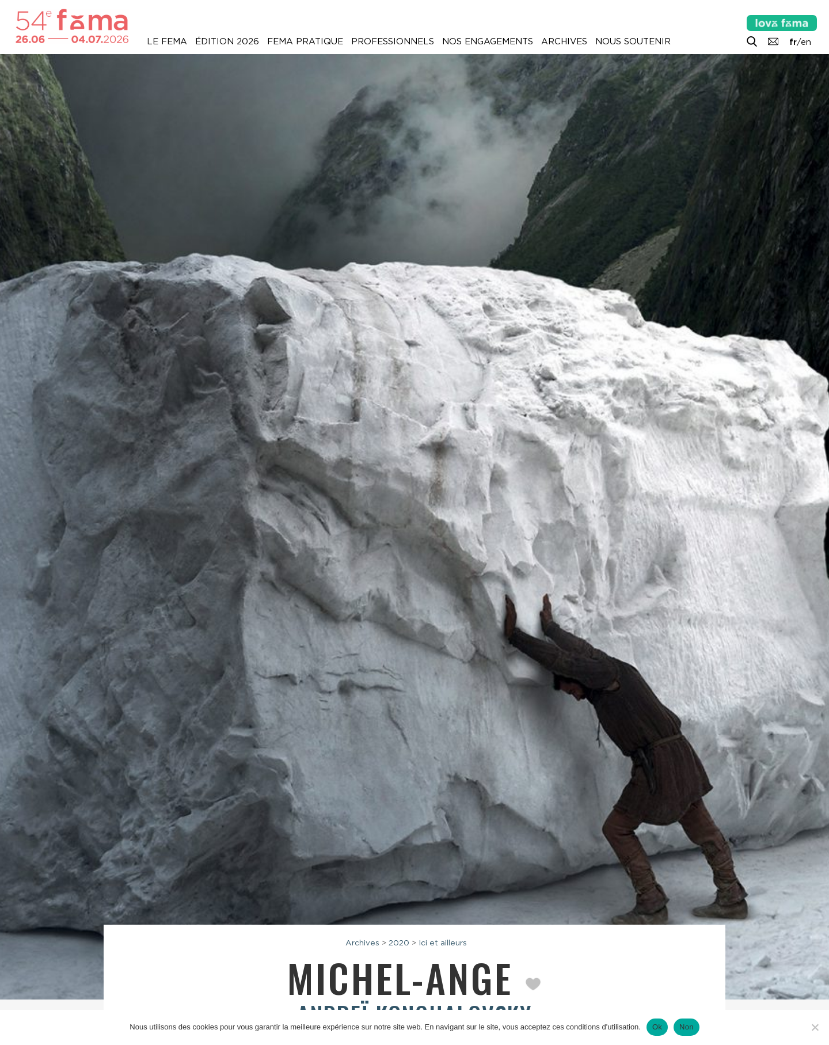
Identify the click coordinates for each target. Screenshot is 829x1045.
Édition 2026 (227, 41)
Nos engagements (487, 41)
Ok (657, 1027)
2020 (399, 942)
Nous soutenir (633, 41)
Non (686, 1027)
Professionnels (392, 41)
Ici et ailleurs (443, 942)
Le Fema (167, 41)
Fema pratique (305, 41)
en (806, 42)
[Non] (814, 1027)
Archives (564, 41)
